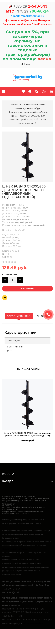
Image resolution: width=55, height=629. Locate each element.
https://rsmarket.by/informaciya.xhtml (16, 549)
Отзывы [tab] (42, 315)
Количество (9, 274)
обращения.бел (33, 623)
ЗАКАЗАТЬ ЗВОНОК (50, 314)
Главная (14, 104)
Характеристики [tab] (19, 315)
